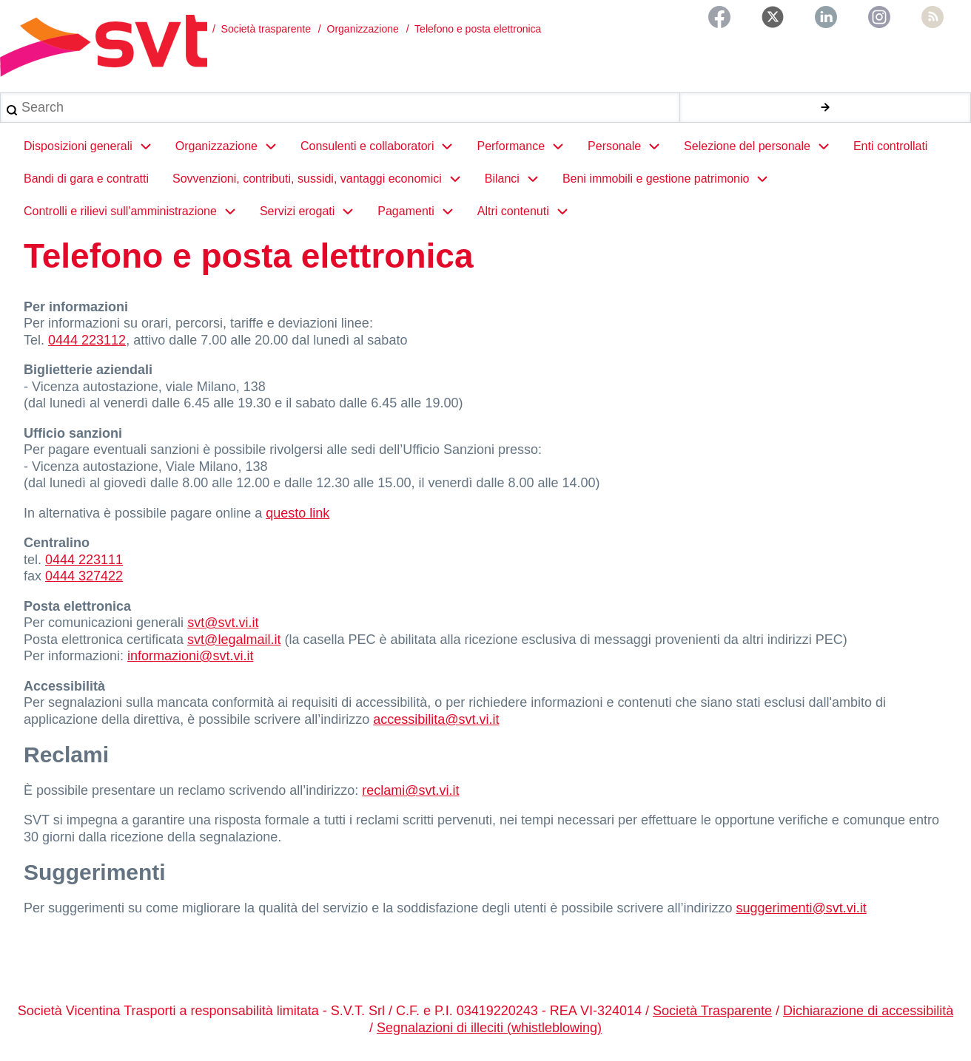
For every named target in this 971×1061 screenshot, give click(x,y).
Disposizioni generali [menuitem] (78, 146)
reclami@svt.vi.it (410, 790)
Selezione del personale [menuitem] (747, 146)
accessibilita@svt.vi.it (436, 719)
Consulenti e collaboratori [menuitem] (367, 146)
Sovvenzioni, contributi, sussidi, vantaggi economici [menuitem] (307, 178)
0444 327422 (84, 576)
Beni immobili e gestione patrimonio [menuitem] (656, 178)
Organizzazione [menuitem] (216, 146)
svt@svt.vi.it (222, 622)
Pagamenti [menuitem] (405, 211)
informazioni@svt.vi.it (190, 655)
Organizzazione (363, 29)
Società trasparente (266, 29)
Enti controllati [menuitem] (890, 146)
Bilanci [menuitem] (502, 178)
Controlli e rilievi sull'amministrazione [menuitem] (120, 211)
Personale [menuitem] (614, 146)
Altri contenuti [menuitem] (513, 211)
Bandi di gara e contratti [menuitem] (86, 178)
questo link (297, 513)
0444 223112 (87, 340)
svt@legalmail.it (233, 639)
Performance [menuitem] (511, 146)
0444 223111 (84, 559)
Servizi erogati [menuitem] (297, 211)
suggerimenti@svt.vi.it (801, 908)
